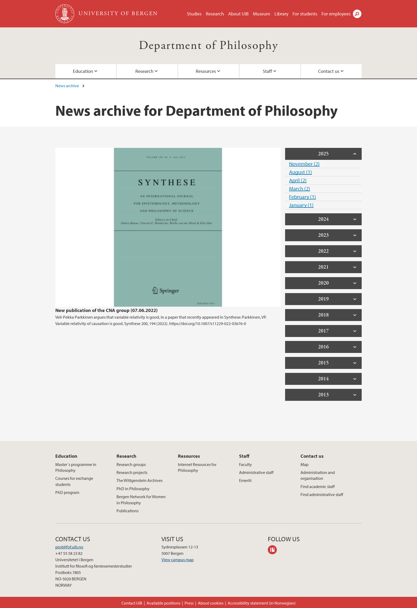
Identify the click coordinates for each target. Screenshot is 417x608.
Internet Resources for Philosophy (197, 467)
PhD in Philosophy (132, 488)
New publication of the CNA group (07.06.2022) (106, 310)
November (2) (304, 163)
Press (189, 603)
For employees (336, 14)
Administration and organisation (318, 475)
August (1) (300, 172)
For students (305, 14)
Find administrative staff (322, 494)
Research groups (131, 464)
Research (215, 14)
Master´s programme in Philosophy (75, 467)
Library (281, 14)
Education (83, 71)
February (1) (302, 196)
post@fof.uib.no (69, 546)
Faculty (245, 464)
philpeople (274, 550)
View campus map (177, 559)
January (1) (301, 205)
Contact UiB (132, 603)
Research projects (131, 472)
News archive (67, 85)
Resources (206, 71)
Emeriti (245, 480)
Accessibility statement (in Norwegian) (262, 603)
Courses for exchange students (74, 481)
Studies (194, 14)
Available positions (163, 603)
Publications (127, 510)
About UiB (238, 14)
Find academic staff (318, 486)
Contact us (328, 71)
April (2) (298, 180)
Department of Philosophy (208, 45)
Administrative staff (256, 472)
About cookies (210, 603)
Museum (261, 14)
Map (304, 464)
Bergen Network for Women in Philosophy (141, 499)
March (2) (299, 188)
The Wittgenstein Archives (139, 480)
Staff (267, 71)
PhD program (67, 492)
